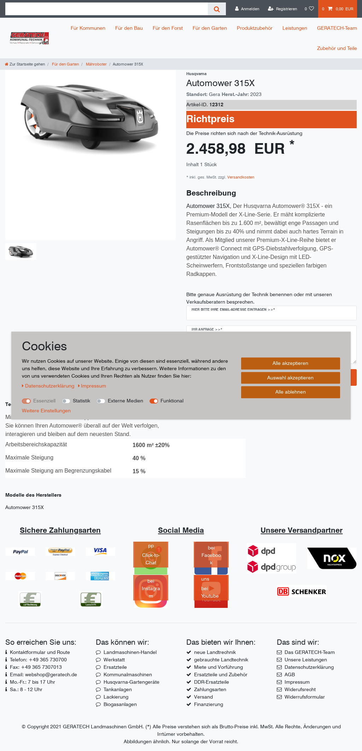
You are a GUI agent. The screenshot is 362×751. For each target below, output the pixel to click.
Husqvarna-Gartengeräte (131, 682)
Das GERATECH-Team (310, 652)
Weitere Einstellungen (46, 410)
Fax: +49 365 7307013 (36, 667)
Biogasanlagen (120, 704)
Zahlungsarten (210, 689)
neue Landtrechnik (215, 652)
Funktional (171, 400)
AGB (290, 674)
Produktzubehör (255, 28)
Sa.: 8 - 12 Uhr (26, 689)
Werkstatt (114, 659)
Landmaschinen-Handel (130, 652)
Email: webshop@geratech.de (43, 674)
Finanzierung (208, 704)
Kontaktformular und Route (40, 652)
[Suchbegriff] (106, 8)
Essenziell (44, 400)
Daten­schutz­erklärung (49, 386)
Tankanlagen (118, 689)
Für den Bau (129, 28)
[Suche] (217, 8)
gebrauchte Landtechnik (221, 659)
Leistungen (294, 28)
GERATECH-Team (337, 28)
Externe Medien (125, 400)
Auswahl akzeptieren (290, 377)
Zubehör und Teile (337, 48)
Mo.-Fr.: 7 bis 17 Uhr (32, 682)
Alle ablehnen (290, 392)
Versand (203, 697)
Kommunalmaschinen (128, 674)
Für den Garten (210, 28)
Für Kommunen (88, 28)
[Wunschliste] (309, 9)
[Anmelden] (247, 9)
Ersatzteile (115, 667)
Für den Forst (168, 28)
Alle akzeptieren (290, 363)
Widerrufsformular (305, 697)
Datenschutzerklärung (309, 667)
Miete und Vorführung (218, 667)
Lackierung (116, 697)
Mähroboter (96, 64)
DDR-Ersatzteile (211, 682)
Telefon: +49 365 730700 (38, 659)
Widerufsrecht (300, 689)
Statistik (81, 400)
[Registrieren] (282, 9)
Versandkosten (240, 177)
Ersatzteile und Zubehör (220, 674)
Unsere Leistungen (306, 659)
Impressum (297, 682)
